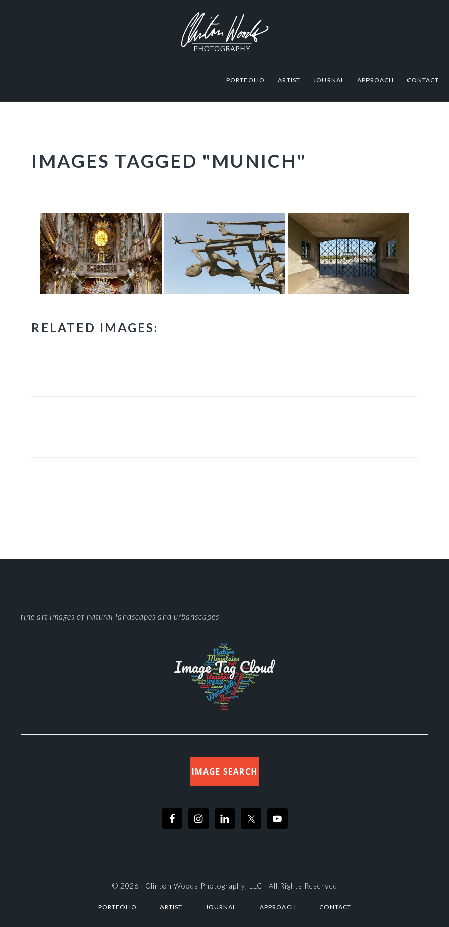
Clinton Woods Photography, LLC (203, 885)
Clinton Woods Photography (225, 31)
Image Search (225, 771)
